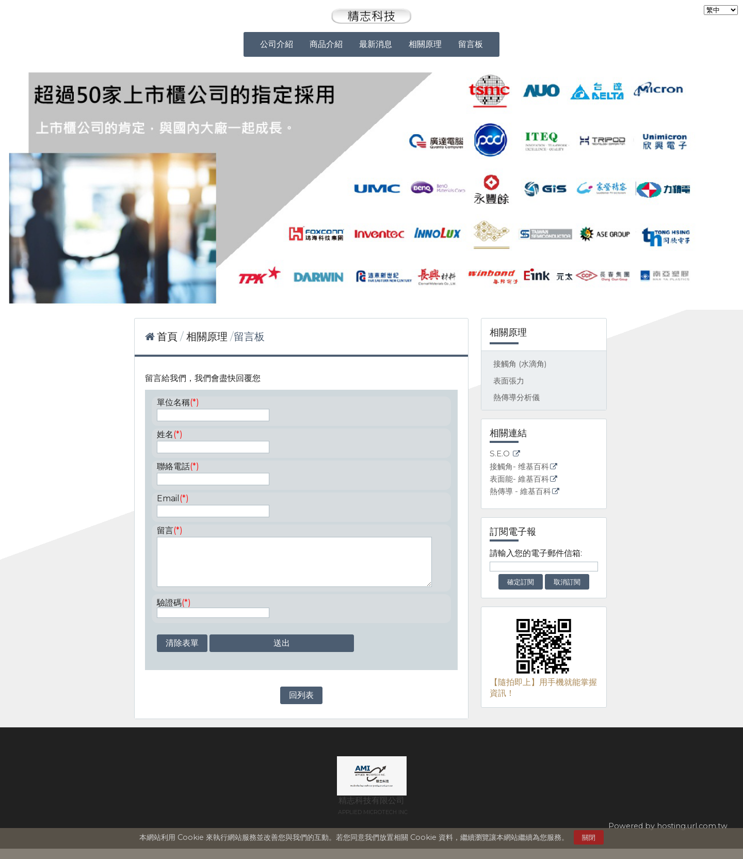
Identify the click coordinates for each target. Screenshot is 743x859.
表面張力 (508, 381)
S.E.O (501, 454)
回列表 (301, 705)
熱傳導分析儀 (516, 397)
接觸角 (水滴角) (520, 364)
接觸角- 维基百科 (519, 467)
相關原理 (208, 336)
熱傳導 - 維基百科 (520, 491)
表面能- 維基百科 (519, 479)
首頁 (167, 336)
